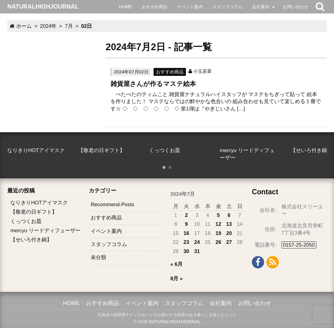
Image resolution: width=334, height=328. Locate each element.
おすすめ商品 (154, 6)
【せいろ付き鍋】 (31, 240)
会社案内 (260, 6)
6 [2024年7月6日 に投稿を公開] (228, 215)
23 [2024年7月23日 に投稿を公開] (186, 242)
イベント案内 (190, 6)
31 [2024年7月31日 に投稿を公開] (197, 251)
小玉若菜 (202, 71)
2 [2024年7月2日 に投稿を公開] (186, 215)
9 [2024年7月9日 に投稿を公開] (186, 224)
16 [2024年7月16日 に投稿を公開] (186, 233)
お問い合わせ (295, 6)
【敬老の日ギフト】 (33, 212)
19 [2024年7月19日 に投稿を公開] (218, 233)
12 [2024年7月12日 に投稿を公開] (218, 224)
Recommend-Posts (112, 204)
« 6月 (176, 264)
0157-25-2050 (299, 245)
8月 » (176, 278)
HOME (125, 6)
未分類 (98, 257)
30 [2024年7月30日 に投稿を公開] (186, 251)
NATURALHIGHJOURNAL (175, 321)
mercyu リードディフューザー (45, 230)
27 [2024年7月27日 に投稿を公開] (229, 242)
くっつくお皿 (26, 221)
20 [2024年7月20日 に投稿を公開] (229, 233)
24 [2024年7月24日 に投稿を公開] (197, 242)
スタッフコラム (227, 6)
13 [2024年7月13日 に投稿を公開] (229, 224)
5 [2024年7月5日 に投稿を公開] (218, 215)
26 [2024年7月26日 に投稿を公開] (218, 242)
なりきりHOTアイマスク (39, 203)
